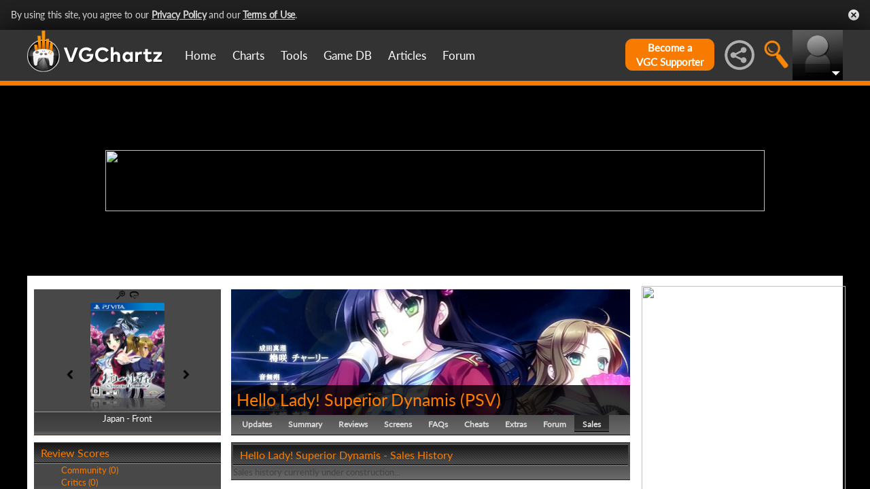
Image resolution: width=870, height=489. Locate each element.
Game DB (348, 55)
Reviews (353, 424)
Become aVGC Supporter (669, 54)
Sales (591, 424)
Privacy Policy (179, 14)
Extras (516, 424)
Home (200, 55)
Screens (398, 424)
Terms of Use (269, 14)
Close (853, 15)
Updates (257, 424)
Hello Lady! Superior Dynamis (346, 399)
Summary (305, 424)
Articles (407, 55)
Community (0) (89, 470)
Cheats (476, 424)
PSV (480, 399)
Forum (458, 55)
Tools (294, 55)
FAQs (438, 424)
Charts (248, 55)
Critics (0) (79, 482)
